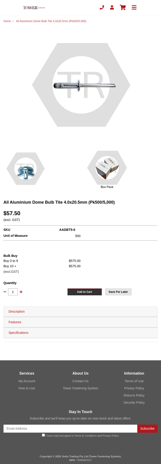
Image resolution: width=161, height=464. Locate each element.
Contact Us (80, 381)
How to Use (26, 388)
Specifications (18, 333)
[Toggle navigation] (134, 7)
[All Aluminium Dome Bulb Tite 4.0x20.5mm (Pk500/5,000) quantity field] (13, 291)
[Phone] (102, 8)
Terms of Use (134, 381)
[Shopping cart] (123, 7)
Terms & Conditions (85, 435)
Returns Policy (134, 395)
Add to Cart (84, 292)
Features (15, 322)
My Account (26, 381)
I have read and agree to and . (80, 435)
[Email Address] (70, 429)
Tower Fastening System (80, 388)
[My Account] (112, 8)
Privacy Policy (134, 388)
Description (17, 311)
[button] (118, 291)
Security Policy (134, 402)
